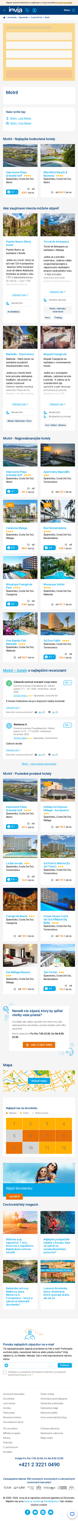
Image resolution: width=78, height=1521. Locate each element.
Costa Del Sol (37, 17)
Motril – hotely (15, 670)
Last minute (9, 1403)
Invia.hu (37, 1501)
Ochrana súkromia (50, 1428)
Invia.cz (28, 1501)
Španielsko (24, 17)
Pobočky (7, 1442)
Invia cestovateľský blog (54, 1417)
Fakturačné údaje (49, 1408)
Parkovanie (9, 1412)
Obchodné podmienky (52, 1403)
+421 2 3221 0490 (39, 1464)
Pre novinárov (10, 1428)
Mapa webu (47, 1437)
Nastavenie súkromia (52, 1433)
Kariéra (6, 1437)
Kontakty (7, 1451)
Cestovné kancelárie (13, 1394)
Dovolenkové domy (13, 1422)
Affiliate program (11, 1433)
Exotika (7, 1408)
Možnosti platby (49, 1412)
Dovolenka (12, 17)
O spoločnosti (10, 1447)
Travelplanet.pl (51, 1501)
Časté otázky (47, 1394)
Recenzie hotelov (12, 1417)
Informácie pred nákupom (54, 1398)
